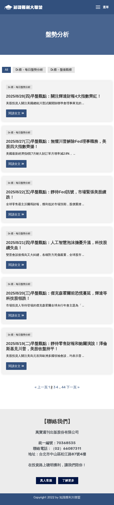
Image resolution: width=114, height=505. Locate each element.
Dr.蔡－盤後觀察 (61, 70)
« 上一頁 (42, 387)
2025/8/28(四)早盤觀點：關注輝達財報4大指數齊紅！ (53, 97)
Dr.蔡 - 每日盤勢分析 (29, 70)
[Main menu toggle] (102, 7)
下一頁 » (71, 387)
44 (63, 387)
